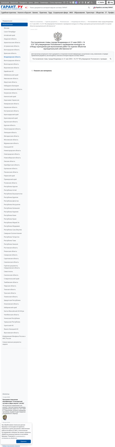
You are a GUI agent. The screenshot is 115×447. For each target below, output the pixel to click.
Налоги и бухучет (24, 12)
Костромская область (11, 111)
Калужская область (10, 93)
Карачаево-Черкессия (11, 100)
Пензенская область (11, 172)
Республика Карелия (11, 212)
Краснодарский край (11, 114)
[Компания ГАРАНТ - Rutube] (89, 2)
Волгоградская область (12, 60)
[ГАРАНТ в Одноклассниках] (85, 2)
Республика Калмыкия (12, 208)
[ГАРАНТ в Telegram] (79, 2)
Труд (50, 12)
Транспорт (90, 12)
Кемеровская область (11, 104)
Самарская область (10, 255)
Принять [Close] (24, 441)
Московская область (11, 140)
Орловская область (10, 168)
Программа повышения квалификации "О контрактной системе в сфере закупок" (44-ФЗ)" (13, 401)
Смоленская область (11, 275)
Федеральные (7, 21)
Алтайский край (9, 35)
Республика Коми (10, 215)
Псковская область (10, 183)
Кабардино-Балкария (11, 86)
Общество (100, 12)
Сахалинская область (11, 262)
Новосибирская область (12, 158)
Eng (110, 2)
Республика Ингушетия (12, 204)
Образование (79, 12)
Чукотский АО (8, 325)
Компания (5, 2)
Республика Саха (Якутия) (13, 230)
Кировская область (10, 107)
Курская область (9, 125)
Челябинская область (11, 315)
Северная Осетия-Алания (13, 233)
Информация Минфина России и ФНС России (14, 337)
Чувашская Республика (12, 322)
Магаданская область (11, 136)
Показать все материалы (41, 71)
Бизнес (35, 12)
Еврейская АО (9, 71)
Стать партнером (56, 2)
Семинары (44, 2)
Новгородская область (12, 154)
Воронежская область (11, 68)
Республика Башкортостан (13, 194)
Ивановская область (11, 78)
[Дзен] (73, 2)
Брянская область (10, 53)
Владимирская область (12, 57)
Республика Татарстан (11, 237)
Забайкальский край (11, 75)
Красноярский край (11, 118)
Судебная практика (8, 12)
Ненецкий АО (8, 147)
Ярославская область (11, 333)
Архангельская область (12, 42)
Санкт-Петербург (10, 32)
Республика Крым (10, 219)
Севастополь (8, 271)
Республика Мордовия (12, 226)
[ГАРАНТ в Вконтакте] (70, 2)
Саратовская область (11, 259)
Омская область (9, 161)
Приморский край (10, 179)
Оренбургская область (12, 165)
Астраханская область (11, 46)
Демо (36, 2)
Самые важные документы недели (12, 343)
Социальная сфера (60, 12)
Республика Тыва (10, 241)
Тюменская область (11, 297)
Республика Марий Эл (11, 223)
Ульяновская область (11, 304)
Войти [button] (100, 2)
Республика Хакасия (11, 244)
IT (106, 12)
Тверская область (10, 286)
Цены (31, 2)
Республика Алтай (10, 190)
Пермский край (9, 176)
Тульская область (10, 293)
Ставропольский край (11, 279)
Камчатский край (10, 96)
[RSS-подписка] (92, 2)
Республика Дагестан (11, 201)
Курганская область (11, 122)
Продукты (23, 2)
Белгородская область (11, 50)
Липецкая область (10, 132)
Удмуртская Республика (12, 300)
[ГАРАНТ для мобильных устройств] (67, 2)
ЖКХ (71, 12)
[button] (103, 7)
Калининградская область (13, 89)
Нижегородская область (12, 150)
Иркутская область (10, 82)
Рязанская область (10, 251)
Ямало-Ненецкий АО (11, 329)
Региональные (8, 24)
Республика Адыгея (11, 186)
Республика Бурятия (11, 197)
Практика (43, 12)
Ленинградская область (12, 129)
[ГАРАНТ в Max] (76, 2)
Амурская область (10, 39)
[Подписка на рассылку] (64, 2)
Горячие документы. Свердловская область (12, 267)
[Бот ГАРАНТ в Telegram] (82, 2)
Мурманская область (11, 143)
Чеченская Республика (12, 318)
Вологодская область (11, 64)
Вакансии (14, 2)
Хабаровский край (10, 307)
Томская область (10, 289)
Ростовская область (11, 248)
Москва (6, 28)
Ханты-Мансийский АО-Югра (14, 311)
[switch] (26, 7)
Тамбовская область (11, 282)
